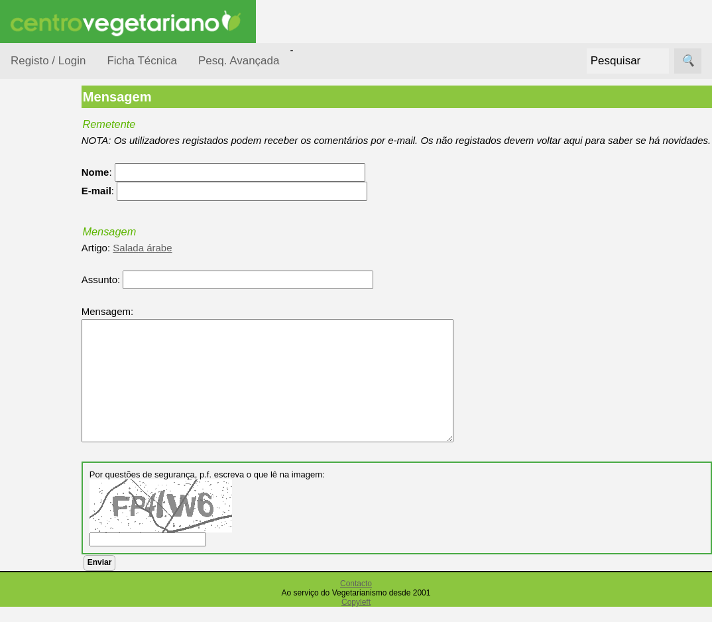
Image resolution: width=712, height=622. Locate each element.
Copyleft (356, 617)
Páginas (28, 563)
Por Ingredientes (63, 266)
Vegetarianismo (76, 601)
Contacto (356, 598)
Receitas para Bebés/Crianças (62, 391)
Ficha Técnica (142, 60)
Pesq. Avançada (239, 60)
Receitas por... (42, 166)
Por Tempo (50, 292)
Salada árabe (193, 262)
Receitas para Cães (57, 431)
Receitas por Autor (54, 472)
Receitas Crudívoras (51, 351)
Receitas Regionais (49, 512)
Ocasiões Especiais (48, 208)
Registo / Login (48, 60)
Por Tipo (45, 317)
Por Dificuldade (60, 241)
